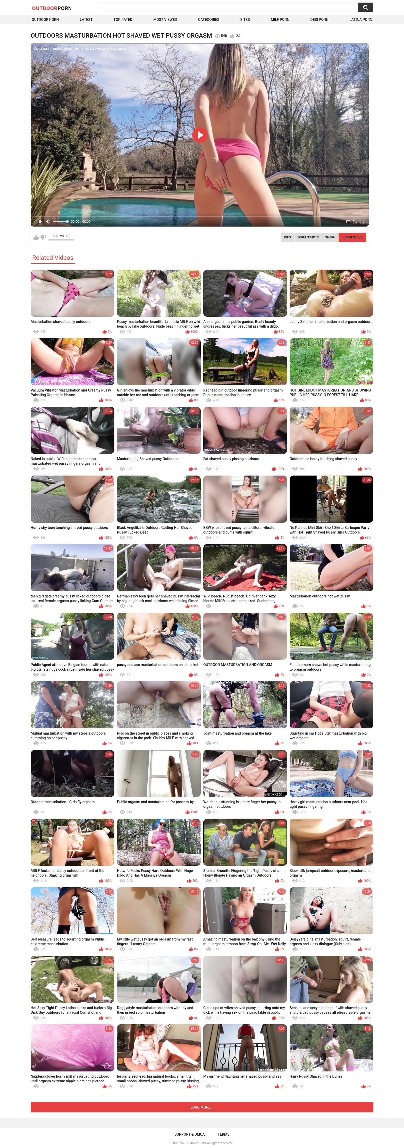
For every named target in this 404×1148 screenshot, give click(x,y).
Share (330, 237)
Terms (224, 1134)
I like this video (36, 237)
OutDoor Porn (196, 1143)
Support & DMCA (189, 1134)
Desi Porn (319, 20)
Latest (86, 20)
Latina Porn (360, 20)
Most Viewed (165, 20)
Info (287, 237)
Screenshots (308, 237)
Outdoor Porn (45, 20)
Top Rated (123, 20)
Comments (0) (352, 237)
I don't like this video (43, 237)
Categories (208, 20)
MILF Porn (280, 20)
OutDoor (52, 8)
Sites (245, 20)
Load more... (202, 1107)
